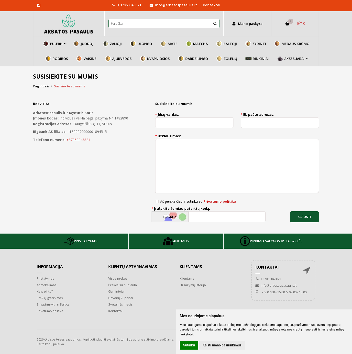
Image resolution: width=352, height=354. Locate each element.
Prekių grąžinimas (50, 298)
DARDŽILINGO (193, 59)
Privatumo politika (50, 311)
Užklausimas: (169, 136)
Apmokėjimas (46, 285)
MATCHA (197, 44)
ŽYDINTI (255, 44)
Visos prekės (117, 278)
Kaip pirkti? (45, 291)
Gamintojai (116, 291)
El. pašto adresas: (258, 114)
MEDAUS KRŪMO (291, 44)
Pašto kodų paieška (50, 344)
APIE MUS (176, 241)
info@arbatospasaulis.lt (173, 5)
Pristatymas (45, 278)
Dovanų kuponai (120, 298)
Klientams (191, 266)
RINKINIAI (257, 59)
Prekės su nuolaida (122, 285)
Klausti (304, 216)
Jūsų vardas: (168, 114)
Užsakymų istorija (193, 285)
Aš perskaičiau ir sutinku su (198, 201)
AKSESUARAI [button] (291, 59)
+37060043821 (126, 5)
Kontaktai (211, 5)
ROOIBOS (56, 59)
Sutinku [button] (189, 345)
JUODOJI (83, 44)
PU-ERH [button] (53, 44)
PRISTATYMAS (80, 241)
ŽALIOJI (112, 44)
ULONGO (141, 44)
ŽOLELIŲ (226, 59)
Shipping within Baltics (53, 304)
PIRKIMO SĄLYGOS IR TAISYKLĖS (271, 241)
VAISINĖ (86, 59)
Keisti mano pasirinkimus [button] (222, 345)
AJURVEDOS (118, 59)
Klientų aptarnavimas (132, 266)
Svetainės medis (120, 304)
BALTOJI (226, 44)
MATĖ (168, 44)
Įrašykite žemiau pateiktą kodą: (182, 208)
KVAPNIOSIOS (155, 59)
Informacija (50, 266)
